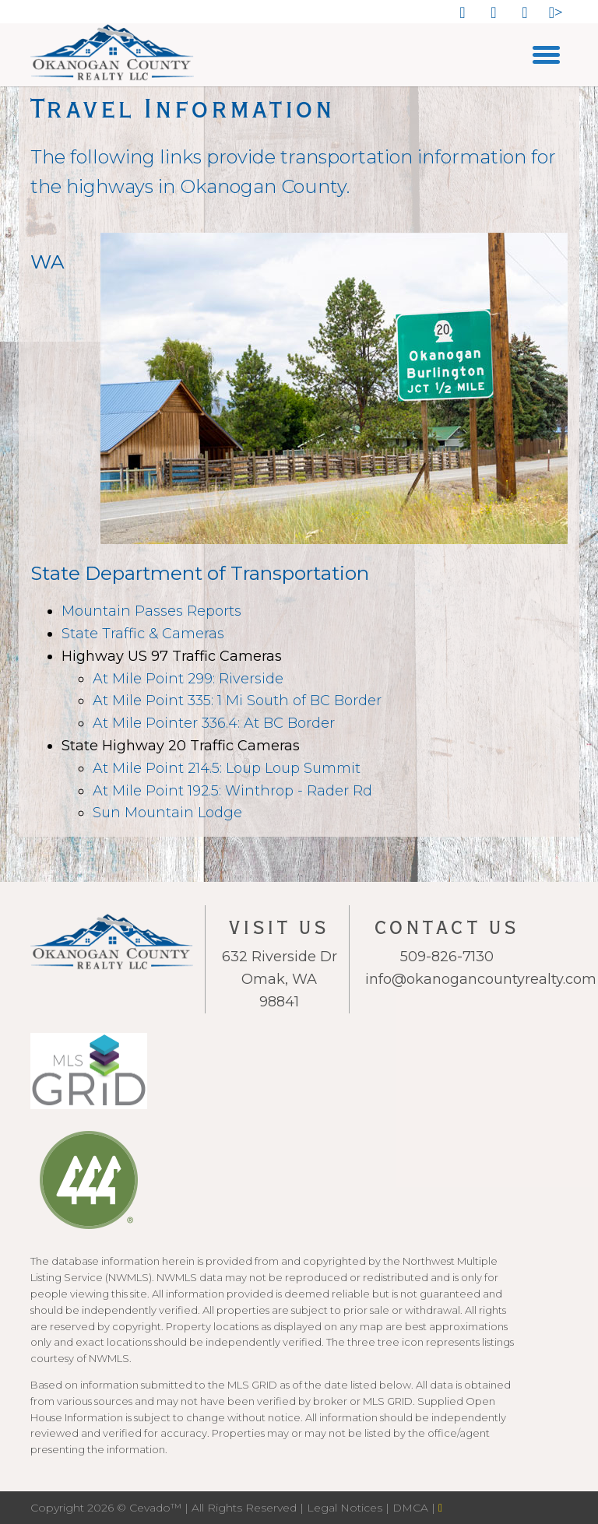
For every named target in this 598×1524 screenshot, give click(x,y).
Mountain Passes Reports (151, 611)
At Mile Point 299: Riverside (188, 678)
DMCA (411, 1508)
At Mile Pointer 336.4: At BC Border (214, 723)
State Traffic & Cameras (143, 633)
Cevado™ (157, 1508)
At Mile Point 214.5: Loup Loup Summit (227, 768)
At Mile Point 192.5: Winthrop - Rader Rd (232, 790)
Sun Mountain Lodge (167, 812)
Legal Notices (346, 1508)
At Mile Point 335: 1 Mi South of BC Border (237, 700)
